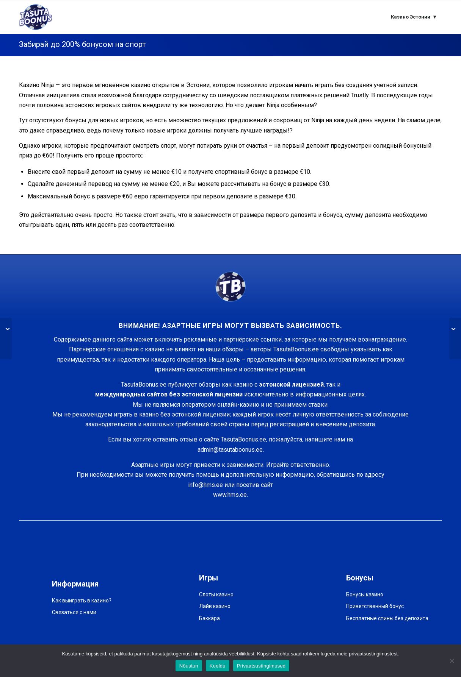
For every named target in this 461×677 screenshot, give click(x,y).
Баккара (209, 618)
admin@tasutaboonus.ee (230, 449)
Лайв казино (214, 606)
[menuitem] (414, 17)
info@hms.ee (205, 484)
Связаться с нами (74, 612)
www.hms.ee (230, 494)
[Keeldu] (451, 661)
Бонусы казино (364, 594)
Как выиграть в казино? (81, 600)
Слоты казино (216, 594)
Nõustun (188, 666)
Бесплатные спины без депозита (387, 618)
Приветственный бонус (375, 606)
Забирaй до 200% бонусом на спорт (82, 44)
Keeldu (218, 666)
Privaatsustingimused (261, 666)
